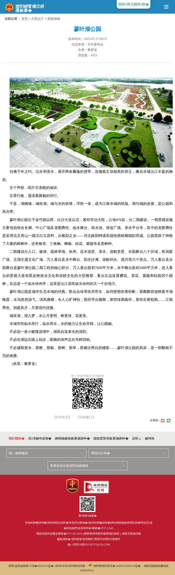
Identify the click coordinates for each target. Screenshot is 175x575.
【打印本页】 (62, 417)
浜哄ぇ (137, 438)
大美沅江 (37, 18)
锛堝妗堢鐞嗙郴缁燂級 (70, 565)
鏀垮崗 (149, 438)
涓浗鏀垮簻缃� (39, 438)
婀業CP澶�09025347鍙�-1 (39, 565)
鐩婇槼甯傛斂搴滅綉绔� (111, 438)
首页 (24, 18)
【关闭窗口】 (86, 417)
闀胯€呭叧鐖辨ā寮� (133, 4)
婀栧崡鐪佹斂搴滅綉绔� (72, 438)
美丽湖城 (53, 18)
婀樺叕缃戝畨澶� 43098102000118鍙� (114, 565)
